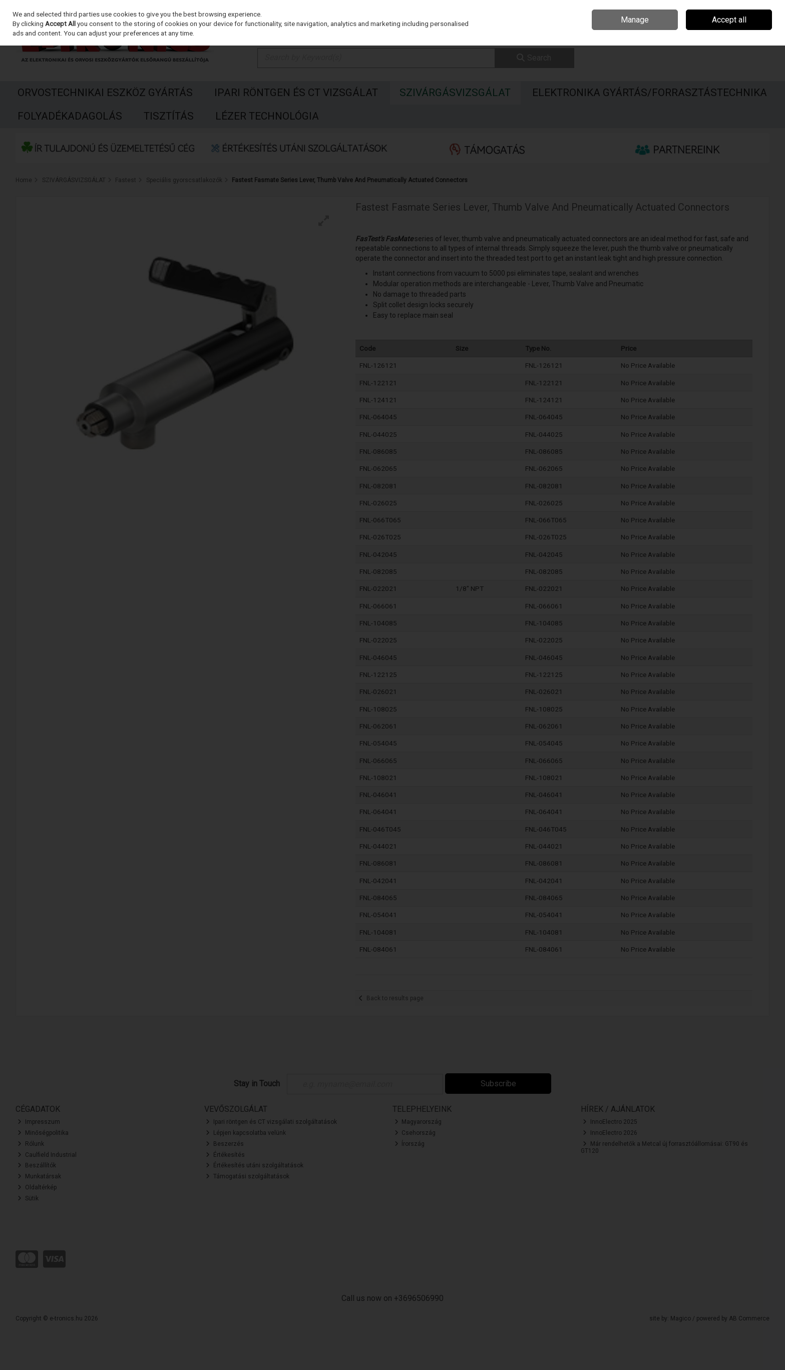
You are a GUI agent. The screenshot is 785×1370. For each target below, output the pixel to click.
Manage (635, 20)
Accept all (729, 20)
